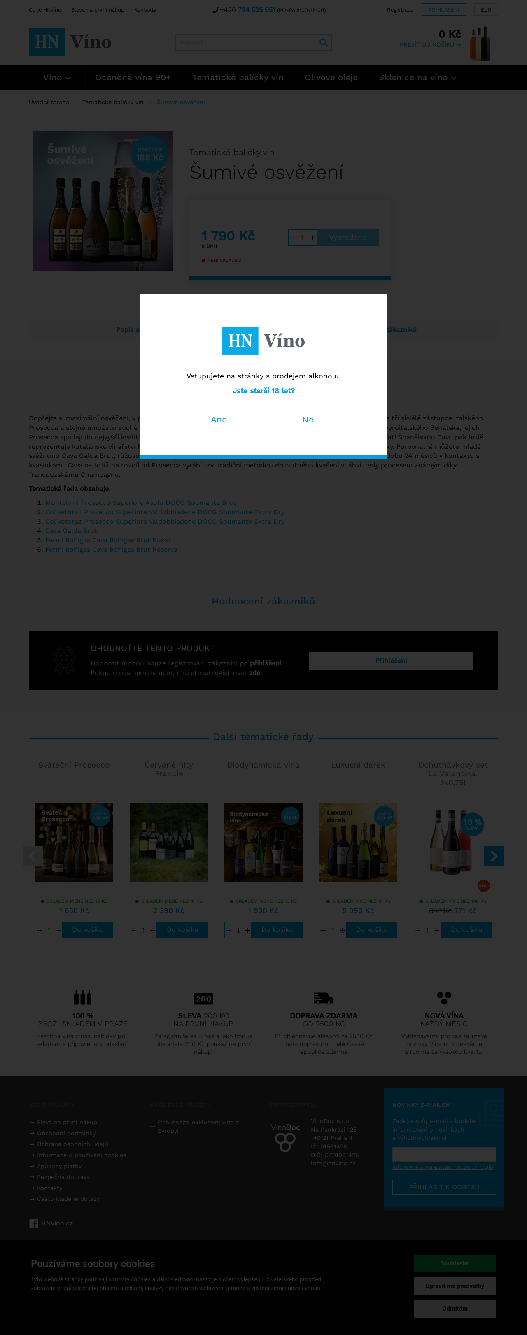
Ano (219, 419)
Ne (308, 419)
